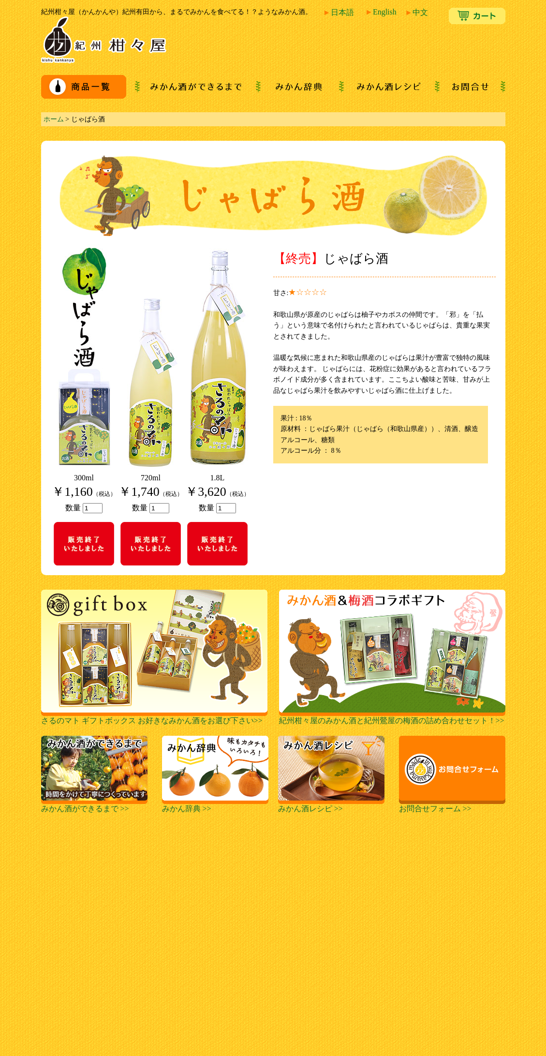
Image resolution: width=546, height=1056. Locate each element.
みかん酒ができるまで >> (94, 805)
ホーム (54, 119)
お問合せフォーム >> (452, 805)
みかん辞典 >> (215, 805)
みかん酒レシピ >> (331, 805)
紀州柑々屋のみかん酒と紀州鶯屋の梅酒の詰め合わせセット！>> (392, 717)
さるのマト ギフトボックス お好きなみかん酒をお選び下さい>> (154, 717)
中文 (416, 12)
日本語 (338, 12)
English (381, 12)
